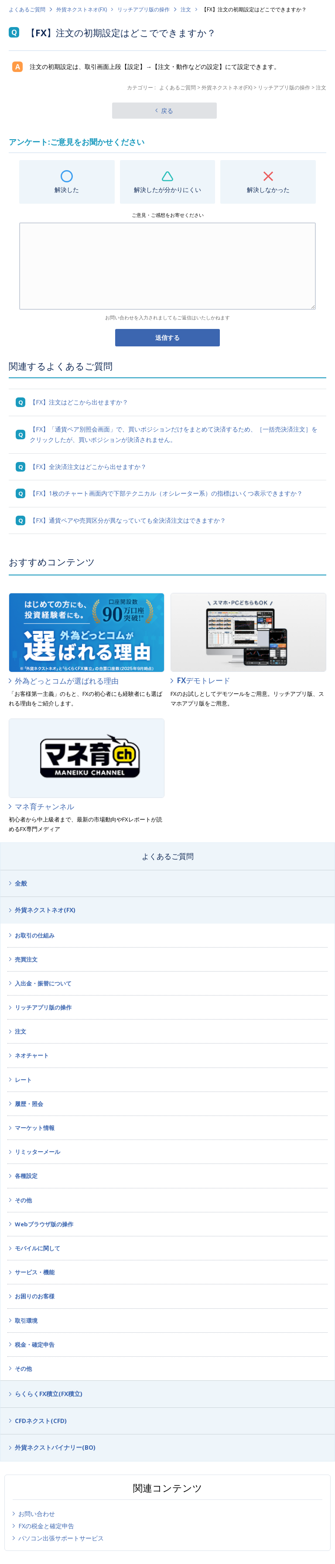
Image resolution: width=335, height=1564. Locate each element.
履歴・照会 (29, 1104)
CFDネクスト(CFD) (41, 1421)
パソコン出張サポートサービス (61, 1538)
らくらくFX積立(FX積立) (48, 1393)
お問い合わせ (36, 1513)
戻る (167, 110)
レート (23, 1080)
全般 (21, 883)
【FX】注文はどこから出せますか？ (79, 402)
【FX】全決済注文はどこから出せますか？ (88, 466)
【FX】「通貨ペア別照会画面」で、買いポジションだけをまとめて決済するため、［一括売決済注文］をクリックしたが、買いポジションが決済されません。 (174, 434)
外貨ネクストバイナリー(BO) (55, 1447)
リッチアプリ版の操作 (143, 9)
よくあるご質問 (27, 9)
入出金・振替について (43, 983)
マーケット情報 (35, 1128)
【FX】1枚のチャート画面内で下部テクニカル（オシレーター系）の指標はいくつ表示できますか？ (166, 493)
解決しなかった (268, 189)
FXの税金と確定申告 (46, 1526)
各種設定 (26, 1176)
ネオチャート (32, 1055)
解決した (67, 189)
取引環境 (26, 1320)
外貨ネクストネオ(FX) (81, 9)
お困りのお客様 (35, 1296)
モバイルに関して (37, 1248)
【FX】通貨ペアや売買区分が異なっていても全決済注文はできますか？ (128, 520)
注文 (186, 9)
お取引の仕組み (35, 935)
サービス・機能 (35, 1272)
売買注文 (26, 959)
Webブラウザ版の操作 (44, 1224)
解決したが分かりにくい (167, 189)
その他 (23, 1200)
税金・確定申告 (35, 1344)
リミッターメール (37, 1152)
